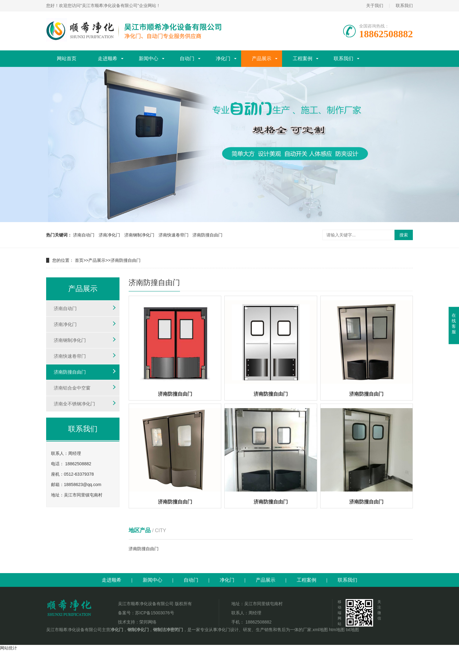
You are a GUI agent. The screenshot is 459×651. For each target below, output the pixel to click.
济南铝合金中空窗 (72, 387)
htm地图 (337, 629)
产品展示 (261, 58)
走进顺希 (107, 58)
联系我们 (404, 5)
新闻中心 (148, 58)
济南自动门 (83, 234)
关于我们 (374, 5)
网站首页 (66, 58)
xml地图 (320, 629)
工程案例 (302, 58)
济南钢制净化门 (139, 234)
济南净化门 (109, 234)
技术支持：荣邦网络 (137, 622)
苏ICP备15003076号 (154, 612)
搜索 (403, 234)
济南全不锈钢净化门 (74, 403)
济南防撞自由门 (207, 234)
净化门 (223, 58)
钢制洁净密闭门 (168, 629)
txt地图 (352, 629)
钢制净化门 (138, 629)
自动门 (187, 58)
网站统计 (8, 648)
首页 (79, 260)
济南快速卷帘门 (174, 234)
